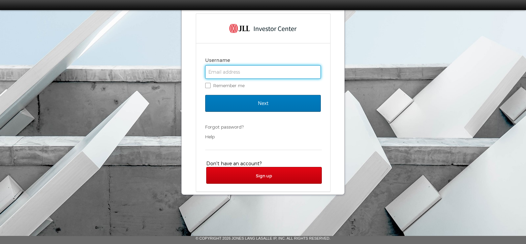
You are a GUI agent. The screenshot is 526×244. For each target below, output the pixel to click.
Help (210, 136)
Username (218, 60)
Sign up (264, 175)
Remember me (229, 85)
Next (262, 103)
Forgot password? (224, 127)
